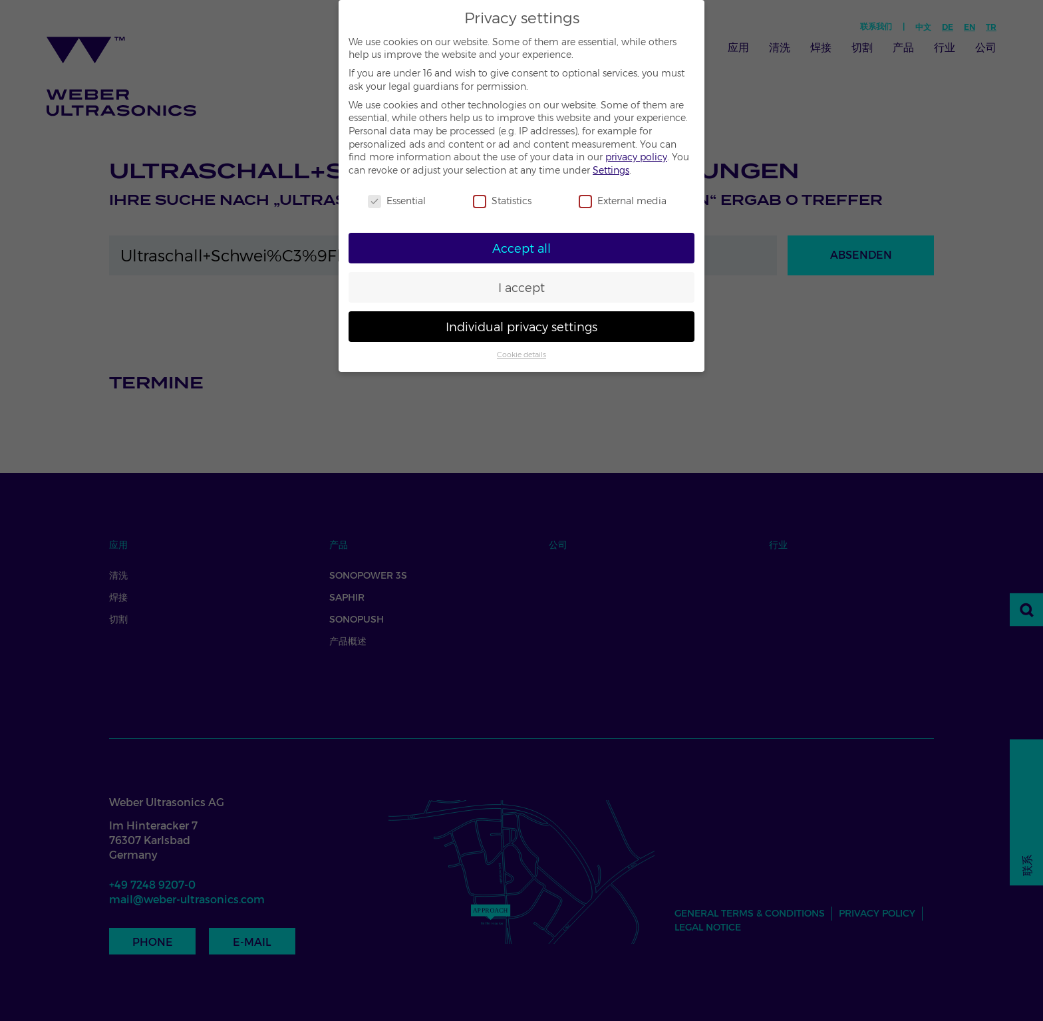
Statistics (502, 201)
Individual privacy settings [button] (521, 327)
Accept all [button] (521, 248)
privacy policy (636, 157)
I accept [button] (521, 288)
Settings (611, 170)
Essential (397, 201)
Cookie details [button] (521, 355)
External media (623, 201)
